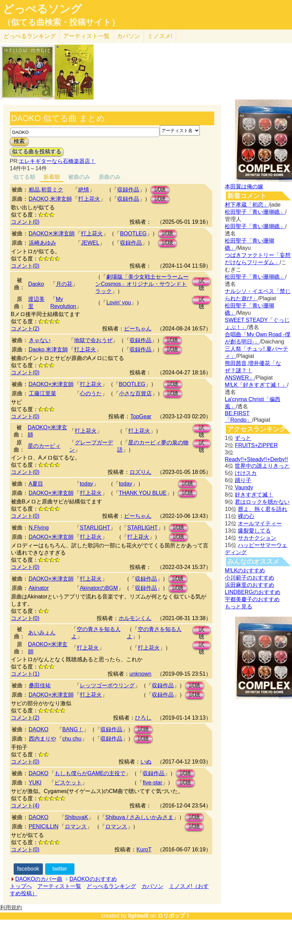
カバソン (128, 36)
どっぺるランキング (111, 886)
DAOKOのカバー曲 (39, 879)
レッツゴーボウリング (107, 685)
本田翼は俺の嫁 (244, 186)
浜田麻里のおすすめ (249, 585)
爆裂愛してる (254, 531)
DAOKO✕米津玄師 (52, 233)
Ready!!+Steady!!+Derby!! (256, 459)
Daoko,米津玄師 (48, 349)
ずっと (243, 438)
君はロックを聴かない (262, 502)
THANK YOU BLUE (143, 493)
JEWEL (90, 243)
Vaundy (244, 487)
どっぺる (29, 36)
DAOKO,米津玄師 (50, 199)
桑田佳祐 (40, 685)
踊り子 (243, 480)
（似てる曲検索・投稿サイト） (61, 22)
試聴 (160, 190)
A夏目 (36, 484)
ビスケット (68, 782)
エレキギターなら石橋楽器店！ (57, 161)
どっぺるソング (42, 9)
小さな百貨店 (135, 393)
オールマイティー (260, 523)
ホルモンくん (135, 618)
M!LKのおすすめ (245, 570)
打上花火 (89, 199)
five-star (152, 782)
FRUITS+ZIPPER (256, 445)
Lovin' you (118, 302)
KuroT (143, 849)
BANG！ (72, 729)
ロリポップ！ (174, 916)
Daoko (36, 284)
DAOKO (39, 729)
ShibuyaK (76, 817)
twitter (59, 869)
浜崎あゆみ (42, 243)
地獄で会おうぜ (93, 340)
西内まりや (42, 739)
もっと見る (238, 606)
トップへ (21, 886)
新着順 (52, 177)
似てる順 (24, 177)
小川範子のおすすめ (249, 578)
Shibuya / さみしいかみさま (139, 817)
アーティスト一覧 (59, 886)
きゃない (40, 340)
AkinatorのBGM (99, 588)
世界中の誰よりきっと (262, 466)
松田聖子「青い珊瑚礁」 (255, 212)
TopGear (140, 416)
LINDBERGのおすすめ (252, 592)
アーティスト (86, 36)
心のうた (91, 393)
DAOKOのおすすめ (93, 879)
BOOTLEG (133, 233)
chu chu (72, 739)
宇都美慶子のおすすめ (252, 599)
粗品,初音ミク (46, 190)
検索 (19, 141)
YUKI (35, 782)
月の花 (64, 284)
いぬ (146, 762)
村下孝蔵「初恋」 (247, 205)
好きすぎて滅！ (254, 495)
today (86, 484)
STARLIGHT (95, 528)
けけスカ (246, 473)
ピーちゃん (137, 328)
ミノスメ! (159, 36)
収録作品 (128, 190)
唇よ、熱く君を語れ (262, 509)
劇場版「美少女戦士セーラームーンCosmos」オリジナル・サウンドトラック (141, 284)
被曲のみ (79, 177)
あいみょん (42, 633)
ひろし (143, 718)
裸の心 (246, 516)
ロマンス (76, 826)
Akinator (39, 588)
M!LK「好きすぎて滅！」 (256, 385)
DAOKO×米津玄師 (51, 384)
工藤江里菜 (42, 393)
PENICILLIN (44, 826)
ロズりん (140, 472)
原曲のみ (110, 177)
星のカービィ (44, 446)
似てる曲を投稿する (36, 151)
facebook (28, 869)
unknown (140, 674)
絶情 (83, 190)
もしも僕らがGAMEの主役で (89, 773)
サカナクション (257, 538)
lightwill (138, 916)
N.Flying (39, 528)
